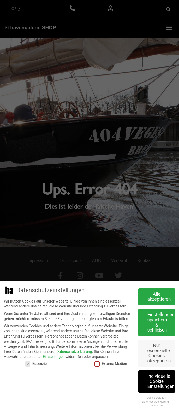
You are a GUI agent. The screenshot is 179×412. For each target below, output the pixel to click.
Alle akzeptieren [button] (159, 297)
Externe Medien (110, 363)
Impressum (157, 405)
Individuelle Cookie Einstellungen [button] (161, 381)
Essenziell (37, 363)
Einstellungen (54, 357)
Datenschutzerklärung (74, 352)
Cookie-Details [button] (156, 397)
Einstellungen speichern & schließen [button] (161, 322)
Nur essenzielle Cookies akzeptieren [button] (159, 353)
